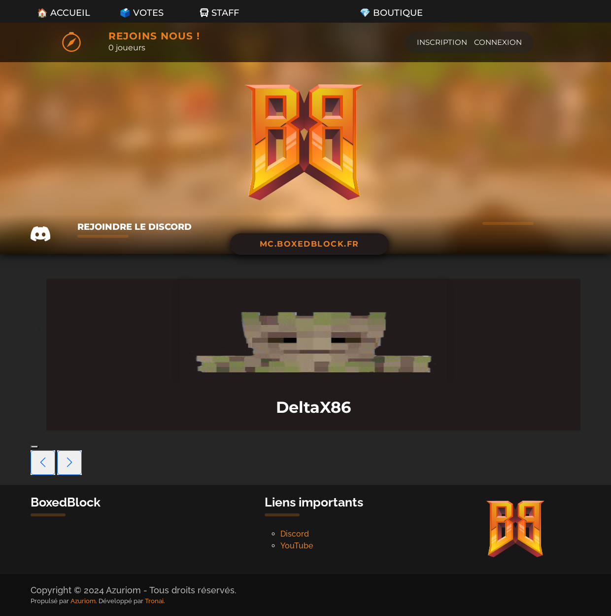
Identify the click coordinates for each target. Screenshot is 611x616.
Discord (294, 534)
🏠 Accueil (63, 12)
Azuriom (83, 601)
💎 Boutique (391, 12)
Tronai (154, 601)
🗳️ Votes (142, 12)
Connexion (498, 42)
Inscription (442, 42)
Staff (219, 12)
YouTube (296, 545)
